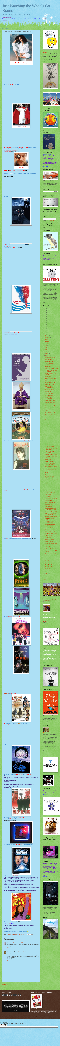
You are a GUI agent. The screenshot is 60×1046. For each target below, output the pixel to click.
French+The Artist (48, 506)
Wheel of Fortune (48, 424)
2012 (45, 575)
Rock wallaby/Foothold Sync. (50, 412)
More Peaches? (48, 366)
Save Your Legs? (48, 391)
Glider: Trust (47, 560)
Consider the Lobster (49, 393)
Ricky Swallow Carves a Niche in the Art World (51, 449)
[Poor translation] (5, 1025)
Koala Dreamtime (48, 556)
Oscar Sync (47, 440)
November (47, 337)
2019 (45, 322)
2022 (45, 316)
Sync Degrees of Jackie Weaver (51, 405)
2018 (45, 324)
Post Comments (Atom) (11, 987)
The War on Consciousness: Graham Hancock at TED (50, 437)
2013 (45, 334)
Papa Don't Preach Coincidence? (51, 498)
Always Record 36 (48, 562)
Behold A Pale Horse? (49, 504)
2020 (45, 320)
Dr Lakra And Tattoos (49, 535)
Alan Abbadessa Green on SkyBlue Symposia (50, 525)
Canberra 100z (48, 428)
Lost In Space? (48, 537)
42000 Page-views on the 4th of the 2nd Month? (51, 554)
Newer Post (5, 984)
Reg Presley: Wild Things (50, 400)
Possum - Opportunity (49, 529)
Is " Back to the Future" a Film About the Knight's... (51, 446)
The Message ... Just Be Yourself (51, 533)
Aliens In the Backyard (49, 539)
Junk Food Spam (48, 494)
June (46, 347)
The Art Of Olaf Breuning (50, 566)
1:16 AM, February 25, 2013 (17, 942)
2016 (45, 328)
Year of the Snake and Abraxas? (51, 516)
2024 (45, 312)
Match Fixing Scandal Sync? (50, 548)
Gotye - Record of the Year (50, 502)
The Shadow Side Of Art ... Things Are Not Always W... (51, 477)
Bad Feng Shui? (48, 459)
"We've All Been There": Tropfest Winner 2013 (49, 443)
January (46, 573)
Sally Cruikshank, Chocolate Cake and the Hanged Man (50, 509)
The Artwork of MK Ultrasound (51, 426)
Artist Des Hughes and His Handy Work (50, 452)
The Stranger (47, 434)
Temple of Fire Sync (49, 395)
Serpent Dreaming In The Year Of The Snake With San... (50, 514)
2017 (45, 326)
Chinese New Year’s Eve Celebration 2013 (49, 522)
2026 (45, 308)
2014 (45, 332)
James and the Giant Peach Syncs (51, 368)
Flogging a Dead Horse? (49, 384)
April (46, 351)
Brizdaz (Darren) (10, 951)
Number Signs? (48, 496)
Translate (50, 220)
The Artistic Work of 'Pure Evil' (51, 454)
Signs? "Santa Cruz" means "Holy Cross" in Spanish (50, 492)
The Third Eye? (48, 568)
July (46, 345)
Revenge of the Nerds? (49, 417)
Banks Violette (48, 423)
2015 (45, 330)
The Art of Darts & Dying (50, 357)
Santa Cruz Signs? (48, 359)
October (47, 339)
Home (21, 984)
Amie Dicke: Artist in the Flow (51, 486)
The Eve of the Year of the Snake (51, 511)
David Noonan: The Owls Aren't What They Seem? (51, 464)
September (47, 341)
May (46, 349)
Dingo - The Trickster (49, 564)
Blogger (35, 1016)
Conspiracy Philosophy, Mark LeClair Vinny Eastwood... (50, 420)
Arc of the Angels (48, 500)
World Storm (47, 407)
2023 (45, 314)
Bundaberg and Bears (49, 558)
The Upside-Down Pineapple (50, 430)
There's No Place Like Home (50, 531)
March (46, 353)
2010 (45, 579)
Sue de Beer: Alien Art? (49, 527)
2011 (45, 577)
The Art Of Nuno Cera (49, 541)
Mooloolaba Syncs (48, 570)
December (47, 335)
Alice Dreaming (48, 472)
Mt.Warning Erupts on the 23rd (51, 382)
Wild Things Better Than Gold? (51, 376)
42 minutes (47, 474)
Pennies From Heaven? (49, 389)
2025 (45, 310)
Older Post (37, 984)
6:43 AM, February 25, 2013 (21, 951)
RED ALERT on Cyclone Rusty (51, 378)
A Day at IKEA (48, 380)
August (46, 343)
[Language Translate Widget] (49, 219)
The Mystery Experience (49, 461)
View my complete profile (48, 752)
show (15, 151)
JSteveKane (9, 942)
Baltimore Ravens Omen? (50, 546)
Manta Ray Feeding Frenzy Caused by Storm (50, 387)
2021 (45, 318)
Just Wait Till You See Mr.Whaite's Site (49, 398)
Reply (8, 947)
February (47, 355)
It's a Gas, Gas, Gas (48, 432)
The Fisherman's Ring (49, 361)
